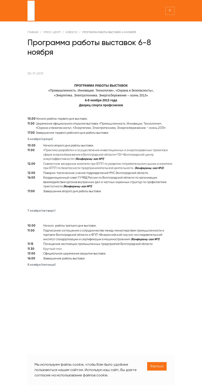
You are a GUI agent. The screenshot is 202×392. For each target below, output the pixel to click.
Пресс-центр (52, 32)
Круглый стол (52, 249)
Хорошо (157, 366)
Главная (32, 32)
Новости (71, 32)
